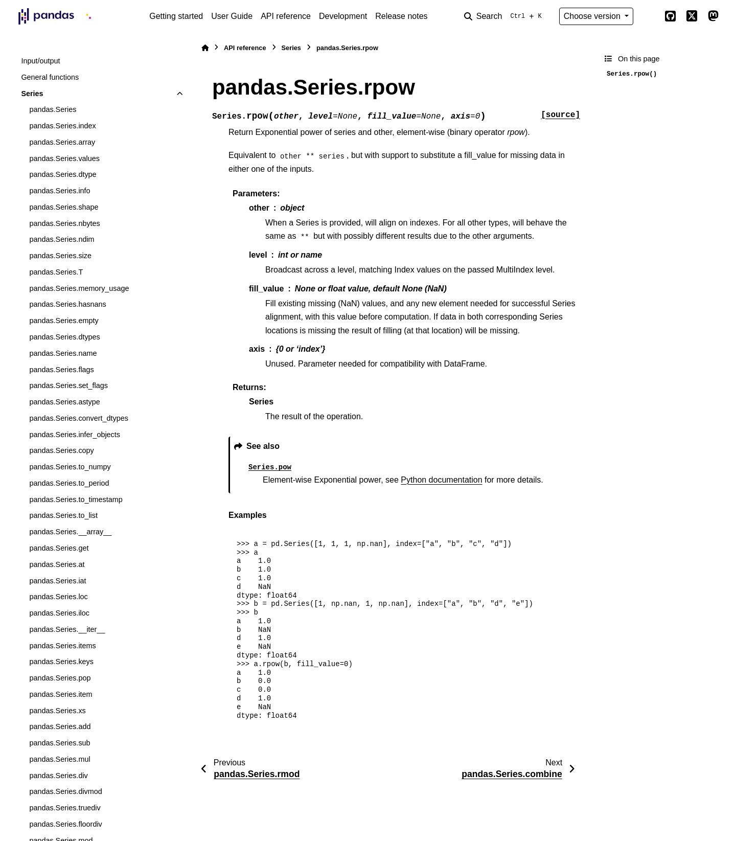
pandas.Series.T (56, 272)
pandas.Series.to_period (69, 483)
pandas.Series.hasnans (67, 304)
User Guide (231, 16)
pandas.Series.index (62, 126)
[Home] (205, 47)
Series (32, 93)
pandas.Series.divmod (65, 791)
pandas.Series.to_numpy (69, 467)
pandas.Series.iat (57, 581)
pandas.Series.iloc (59, 613)
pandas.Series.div (58, 775)
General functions (50, 77)
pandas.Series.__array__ (70, 532)
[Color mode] (648, 16)
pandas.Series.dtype (62, 174)
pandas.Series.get (58, 548)
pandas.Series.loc (58, 597)
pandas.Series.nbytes (64, 223)
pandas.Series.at (56, 564)
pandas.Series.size (60, 256)
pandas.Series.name (63, 353)
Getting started (176, 16)
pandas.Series (52, 109)
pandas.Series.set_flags (68, 385)
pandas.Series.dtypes (64, 337)
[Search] (505, 16)
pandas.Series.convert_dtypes (78, 418)
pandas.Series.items (62, 646)
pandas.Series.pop (59, 678)
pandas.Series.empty (63, 320)
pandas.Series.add (59, 726)
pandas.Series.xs (57, 711)
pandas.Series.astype (64, 402)
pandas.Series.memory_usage (79, 288)
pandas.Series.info (59, 191)
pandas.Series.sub (59, 743)
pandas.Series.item (60, 694)
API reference (286, 16)
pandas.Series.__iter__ (67, 629)
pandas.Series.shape (63, 207)
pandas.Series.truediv (64, 808)
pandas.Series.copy (61, 450)
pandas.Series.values (64, 158)
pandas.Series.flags (61, 370)
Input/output (40, 61)
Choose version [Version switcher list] (593, 16)
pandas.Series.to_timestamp (75, 499)
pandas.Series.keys (61, 661)
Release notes (401, 16)
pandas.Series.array (62, 142)
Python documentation (441, 479)
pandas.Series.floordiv (65, 824)
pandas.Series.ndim (61, 239)
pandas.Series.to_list (63, 515)
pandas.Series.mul (59, 759)
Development (343, 16)
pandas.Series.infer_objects (74, 434)
